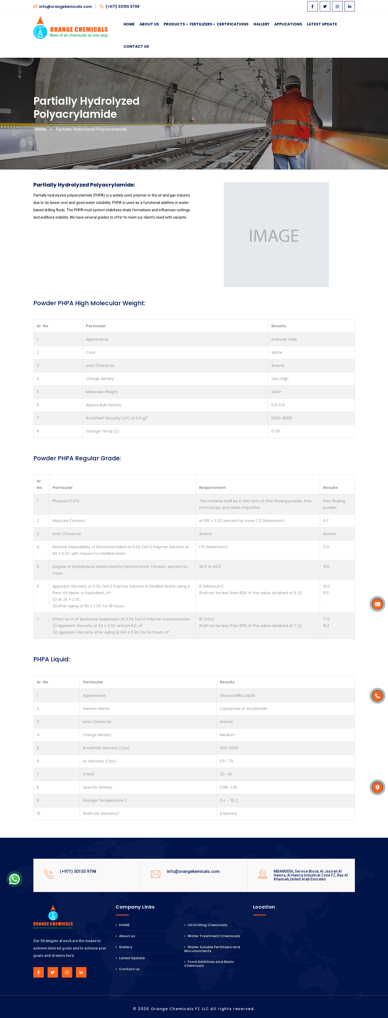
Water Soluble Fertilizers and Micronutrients (212, 949)
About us (125, 935)
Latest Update (322, 24)
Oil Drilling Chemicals (205, 925)
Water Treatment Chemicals (212, 935)
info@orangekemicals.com (62, 6)
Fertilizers (201, 24)
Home (129, 24)
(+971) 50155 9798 (119, 6)
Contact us (127, 969)
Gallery (261, 24)
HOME (123, 925)
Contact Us (136, 46)
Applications (288, 24)
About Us (149, 24)
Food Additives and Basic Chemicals (209, 963)
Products (174, 24)
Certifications (233, 24)
